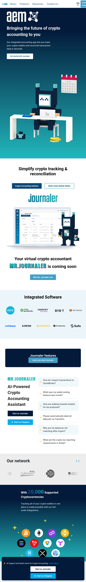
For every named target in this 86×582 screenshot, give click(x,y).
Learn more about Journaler (43, 360)
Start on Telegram (20, 422)
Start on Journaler (20, 413)
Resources (38, 4)
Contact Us (52, 4)
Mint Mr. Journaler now (43, 277)
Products (24, 4)
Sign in (77, 4)
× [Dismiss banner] (81, 560)
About (13, 4)
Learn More (53, 563)
